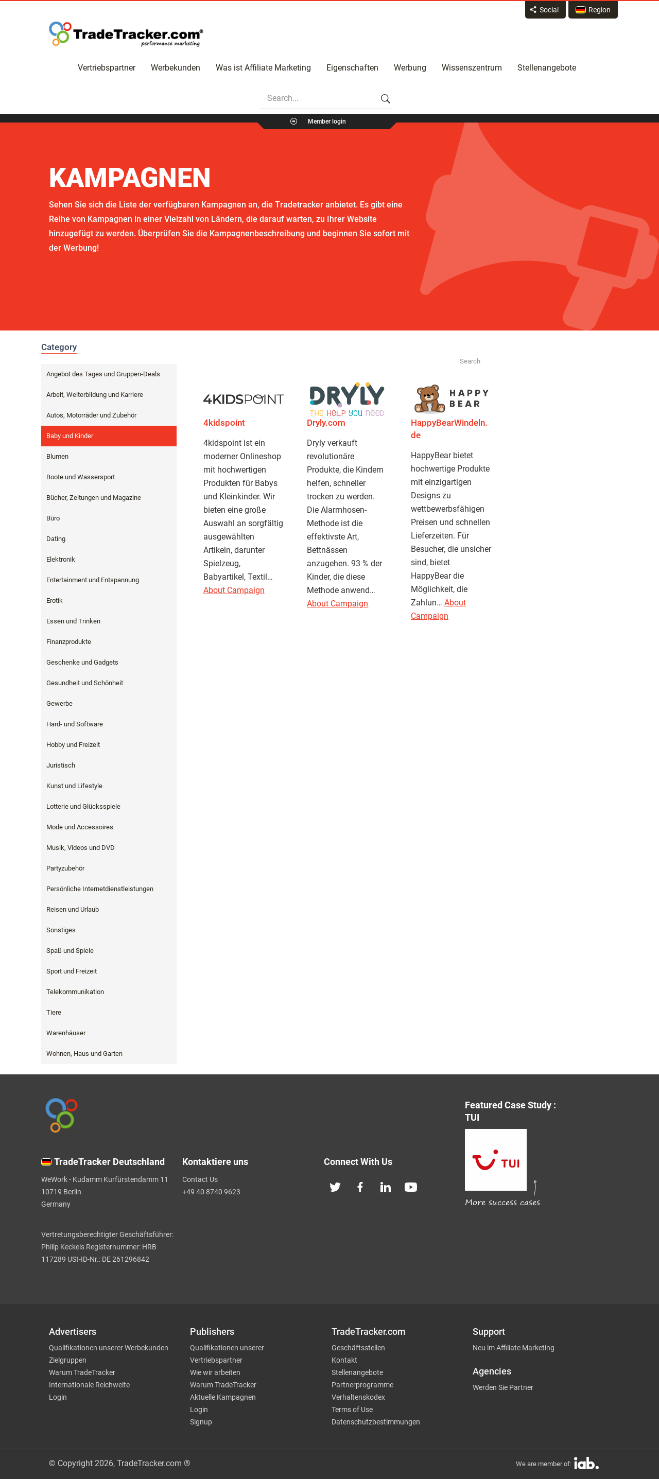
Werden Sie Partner (503, 1387)
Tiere (53, 1012)
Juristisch (60, 765)
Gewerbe (59, 703)
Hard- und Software (74, 724)
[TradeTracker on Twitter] (335, 1186)
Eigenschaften (352, 68)
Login (58, 1397)
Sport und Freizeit (71, 971)
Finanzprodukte (68, 642)
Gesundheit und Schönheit (84, 683)
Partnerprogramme (362, 1385)
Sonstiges (61, 930)
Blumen (57, 456)
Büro (53, 518)
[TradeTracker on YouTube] (411, 1186)
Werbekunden (175, 68)
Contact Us (200, 1179)
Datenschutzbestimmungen (376, 1422)
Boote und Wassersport (80, 477)
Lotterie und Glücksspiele (83, 806)
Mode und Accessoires (79, 827)
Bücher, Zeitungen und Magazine (93, 497)
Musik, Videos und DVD (80, 847)
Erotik (54, 600)
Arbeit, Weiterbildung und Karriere (94, 394)
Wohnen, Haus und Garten (84, 1053)
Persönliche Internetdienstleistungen (99, 889)
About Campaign (234, 590)
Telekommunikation (75, 992)
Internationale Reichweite (89, 1385)
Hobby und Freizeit (73, 745)
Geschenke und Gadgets (82, 662)
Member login (327, 121)
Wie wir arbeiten (215, 1372)
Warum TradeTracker (82, 1372)
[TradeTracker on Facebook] (360, 1186)
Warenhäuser (65, 1033)
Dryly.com (326, 422)
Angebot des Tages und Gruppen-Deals (103, 374)
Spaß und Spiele (70, 950)
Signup (201, 1422)
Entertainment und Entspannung (92, 580)
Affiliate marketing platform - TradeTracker (126, 34)
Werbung (410, 68)
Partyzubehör (65, 868)
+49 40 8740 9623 (211, 1192)
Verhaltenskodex (358, 1397)
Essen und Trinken (73, 621)
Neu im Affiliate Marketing (513, 1348)
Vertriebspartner (106, 68)
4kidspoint (224, 422)
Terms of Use (352, 1409)
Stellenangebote (546, 68)
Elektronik (60, 559)
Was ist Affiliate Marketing (263, 68)
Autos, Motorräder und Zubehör (91, 415)
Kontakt (344, 1360)
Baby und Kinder (69, 436)
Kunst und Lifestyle (74, 786)
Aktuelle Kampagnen (223, 1397)
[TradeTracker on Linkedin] (385, 1186)
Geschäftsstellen (358, 1348)
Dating (55, 539)
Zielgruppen (67, 1360)
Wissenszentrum (472, 68)
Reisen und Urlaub (72, 909)
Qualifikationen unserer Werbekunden (108, 1348)
